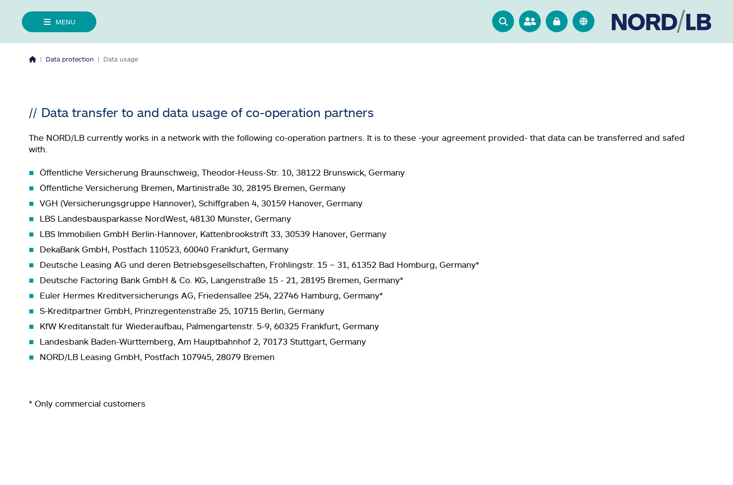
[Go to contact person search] (530, 21)
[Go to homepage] (661, 21)
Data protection (70, 59)
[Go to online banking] (557, 21)
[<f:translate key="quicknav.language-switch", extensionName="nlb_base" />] (583, 21)
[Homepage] (32, 59)
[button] (503, 21)
